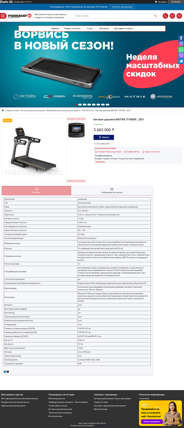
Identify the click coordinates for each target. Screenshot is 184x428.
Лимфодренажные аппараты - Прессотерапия (68, 402)
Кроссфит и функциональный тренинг (110, 406)
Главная (55, 28)
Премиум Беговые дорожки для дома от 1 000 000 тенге (70, 110)
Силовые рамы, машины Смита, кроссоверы (112, 399)
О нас (89, 28)
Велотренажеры (55, 416)
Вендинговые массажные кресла (15, 402)
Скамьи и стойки (101, 402)
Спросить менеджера (122, 7)
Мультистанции (100, 409)
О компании (144, 399)
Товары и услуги (72, 28)
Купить (105, 137)
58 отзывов (162, 2)
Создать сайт (19, 2)
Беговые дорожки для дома (33, 110)
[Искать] (155, 16)
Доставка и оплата (123, 28)
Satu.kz (103, 423)
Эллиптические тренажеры (60, 413)
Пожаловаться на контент (104, 425)
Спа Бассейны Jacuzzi (58, 406)
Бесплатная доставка (107, 148)
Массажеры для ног (57, 399)
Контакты (104, 28)
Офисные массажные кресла (13, 406)
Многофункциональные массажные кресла (19, 399)
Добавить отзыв (179, 16)
